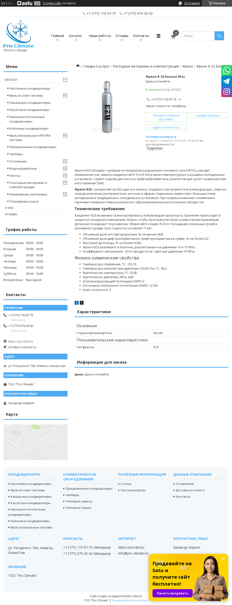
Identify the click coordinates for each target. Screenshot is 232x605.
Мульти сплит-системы (28, 490)
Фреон (188, 66)
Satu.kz (137, 596)
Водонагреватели (23, 168)
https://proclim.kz (20, 341)
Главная (57, 35)
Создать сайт (52, 3)
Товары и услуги (96, 66)
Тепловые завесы (79, 501)
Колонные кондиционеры (29, 128)
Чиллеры (16, 154)
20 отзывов (192, 3)
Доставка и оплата (190, 490)
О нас (9, 208)
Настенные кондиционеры (29, 88)
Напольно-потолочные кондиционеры (27, 119)
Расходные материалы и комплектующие (146, 66)
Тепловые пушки (78, 508)
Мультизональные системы (32, 527)
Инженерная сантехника (28, 194)
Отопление (18, 161)
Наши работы (100, 35)
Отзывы (122, 35)
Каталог (75, 35)
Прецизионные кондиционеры (32, 147)
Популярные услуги (24, 201)
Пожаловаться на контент (130, 600)
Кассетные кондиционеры (29, 110)
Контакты (141, 35)
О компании (185, 484)
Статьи (125, 484)
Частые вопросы (133, 490)
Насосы (15, 175)
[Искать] (219, 35)
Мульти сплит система (26, 95)
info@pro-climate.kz (22, 347)
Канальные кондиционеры (29, 102)
